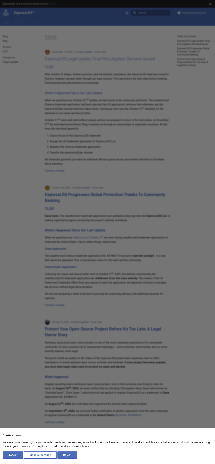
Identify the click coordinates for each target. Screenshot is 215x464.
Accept (12, 455)
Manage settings (40, 455)
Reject (67, 455)
